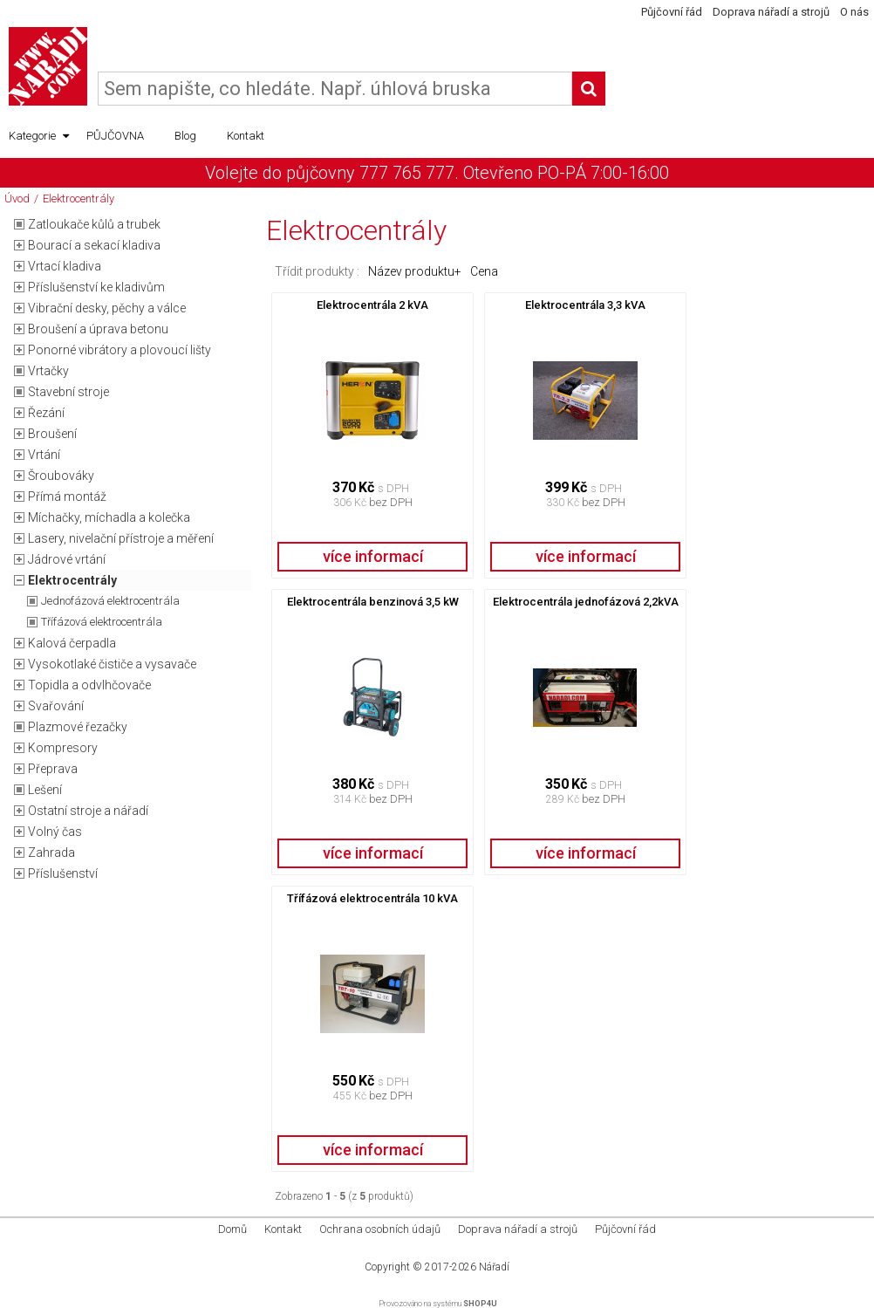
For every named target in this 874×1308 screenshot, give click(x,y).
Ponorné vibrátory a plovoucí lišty (119, 350)
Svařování (56, 706)
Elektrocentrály (78, 198)
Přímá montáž (67, 496)
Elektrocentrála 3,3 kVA (585, 305)
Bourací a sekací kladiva (94, 245)
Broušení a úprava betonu (98, 329)
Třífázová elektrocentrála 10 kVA (372, 898)
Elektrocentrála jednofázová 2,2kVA (586, 601)
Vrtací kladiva (64, 266)
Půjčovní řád (671, 11)
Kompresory (63, 748)
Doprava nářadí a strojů (771, 11)
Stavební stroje (68, 392)
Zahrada (51, 852)
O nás (854, 11)
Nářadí (494, 1267)
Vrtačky (48, 371)
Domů (232, 1229)
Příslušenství (63, 873)
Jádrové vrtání (67, 559)
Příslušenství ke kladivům (96, 287)
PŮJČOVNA (115, 135)
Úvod (17, 198)
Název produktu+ (414, 271)
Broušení (52, 434)
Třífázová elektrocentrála (101, 621)
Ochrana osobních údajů (379, 1229)
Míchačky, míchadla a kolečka (109, 517)
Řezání (46, 413)
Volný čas (55, 832)
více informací (373, 556)
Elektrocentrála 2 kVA (372, 305)
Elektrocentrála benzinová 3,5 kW (373, 601)
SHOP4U (480, 1303)
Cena (484, 271)
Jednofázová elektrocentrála (110, 600)
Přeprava (53, 769)
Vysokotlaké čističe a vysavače (112, 664)
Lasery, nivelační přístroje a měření (121, 538)
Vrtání (44, 455)
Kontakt (245, 135)
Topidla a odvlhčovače (89, 685)
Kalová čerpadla (72, 643)
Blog (185, 135)
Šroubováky (61, 476)
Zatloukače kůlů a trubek (94, 224)
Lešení (45, 790)
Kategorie (39, 136)
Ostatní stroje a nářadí (88, 811)
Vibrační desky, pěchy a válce (107, 308)
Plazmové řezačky (77, 727)
